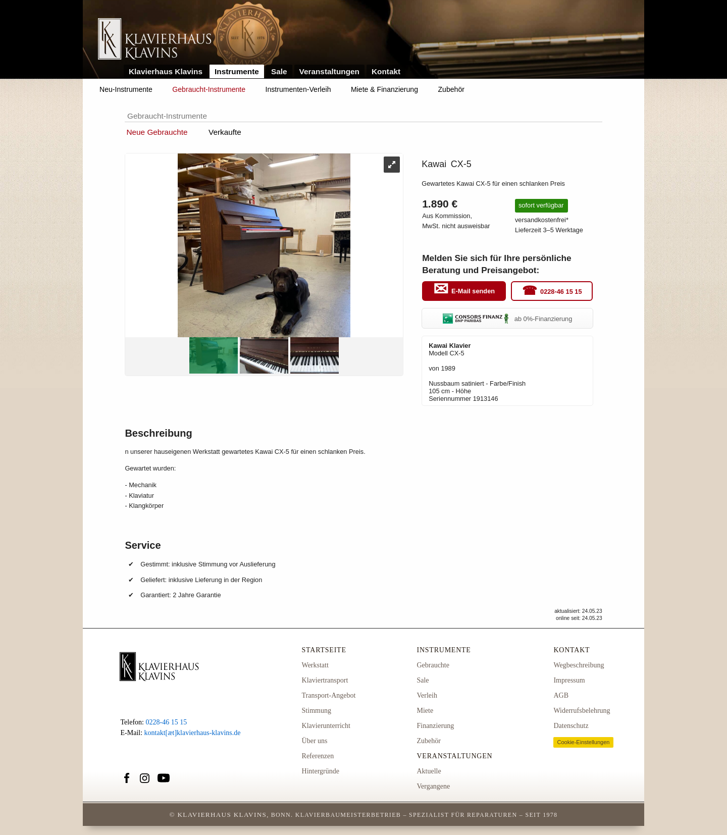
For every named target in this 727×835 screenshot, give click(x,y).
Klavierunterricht (326, 725)
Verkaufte (225, 132)
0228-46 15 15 (561, 291)
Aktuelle (429, 771)
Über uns (315, 741)
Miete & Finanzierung (384, 89)
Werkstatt (315, 665)
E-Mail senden (473, 291)
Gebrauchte (433, 665)
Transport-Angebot (329, 695)
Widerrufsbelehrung (581, 710)
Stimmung (316, 710)
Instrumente (237, 71)
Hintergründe (320, 771)
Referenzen (318, 756)
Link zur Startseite (155, 39)
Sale (279, 71)
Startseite (324, 650)
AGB (560, 695)
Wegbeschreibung (578, 665)
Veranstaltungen (329, 71)
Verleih (427, 695)
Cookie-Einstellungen (583, 742)
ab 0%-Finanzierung (507, 319)
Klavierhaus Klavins (165, 71)
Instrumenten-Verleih (298, 89)
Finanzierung (435, 725)
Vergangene (433, 786)
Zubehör (451, 89)
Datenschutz (570, 725)
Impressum (569, 680)
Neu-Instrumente (125, 89)
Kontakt (386, 71)
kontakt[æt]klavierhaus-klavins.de (192, 733)
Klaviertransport (325, 680)
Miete (425, 710)
